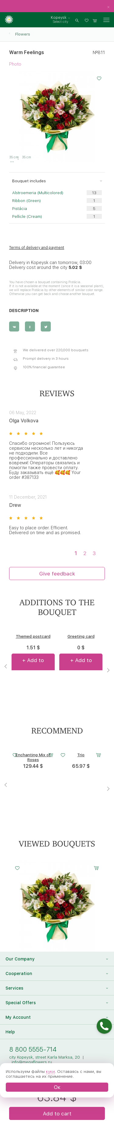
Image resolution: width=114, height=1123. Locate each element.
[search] (77, 19)
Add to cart (57, 1113)
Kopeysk (59, 17)
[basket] (95, 19)
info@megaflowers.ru (32, 1061)
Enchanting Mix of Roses (33, 757)
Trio (81, 754)
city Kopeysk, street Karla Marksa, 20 (44, 1057)
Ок (57, 1087)
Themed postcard (33, 636)
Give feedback (57, 573)
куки (50, 1071)
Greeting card (81, 636)
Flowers (22, 34)
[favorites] (87, 19)
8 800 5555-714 (33, 1049)
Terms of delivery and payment (36, 247)
